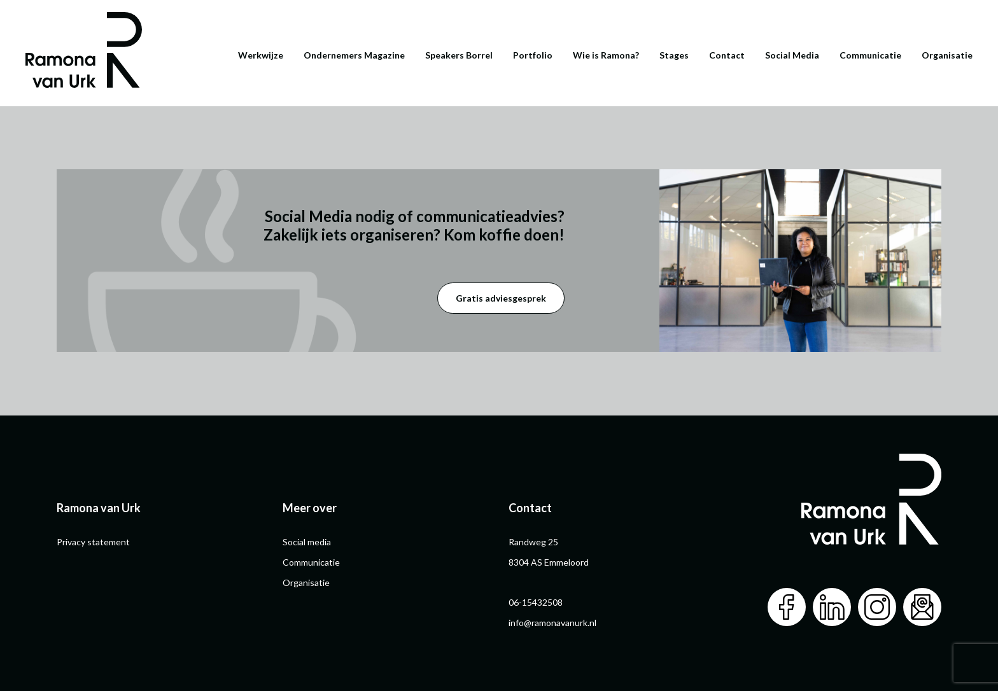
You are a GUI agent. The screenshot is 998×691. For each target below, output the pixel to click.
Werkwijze (260, 55)
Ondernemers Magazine (354, 55)
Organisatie (947, 55)
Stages (674, 55)
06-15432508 (536, 602)
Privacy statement (93, 541)
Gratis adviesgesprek (501, 298)
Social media (307, 541)
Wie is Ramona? (606, 55)
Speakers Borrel (459, 55)
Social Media (792, 55)
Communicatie (870, 55)
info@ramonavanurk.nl (552, 622)
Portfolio (532, 55)
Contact (727, 55)
